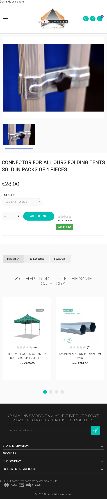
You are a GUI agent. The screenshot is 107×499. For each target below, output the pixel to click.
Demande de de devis (12, 1)
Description (13, 259)
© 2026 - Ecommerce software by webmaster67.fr (28, 481)
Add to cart (38, 216)
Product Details (36, 259)
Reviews (60, 259)
